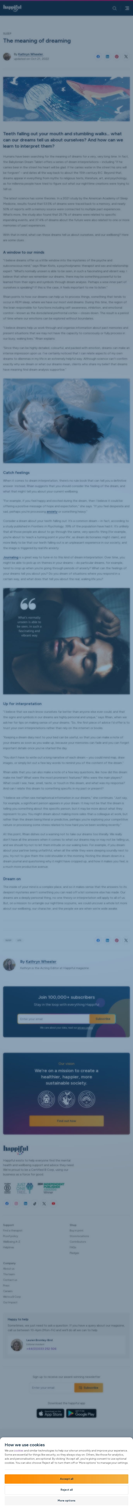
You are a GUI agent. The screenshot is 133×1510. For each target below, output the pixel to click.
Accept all (66, 1479)
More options (66, 1500)
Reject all (67, 1489)
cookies (18, 1450)
